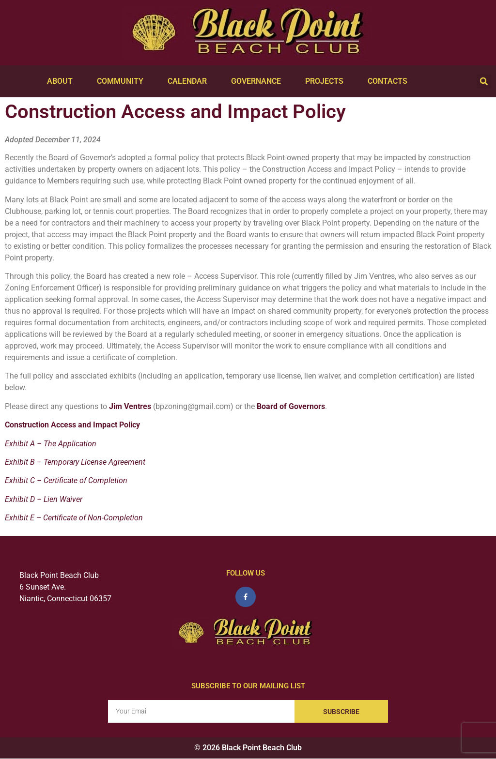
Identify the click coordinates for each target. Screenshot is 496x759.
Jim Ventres (130, 406)
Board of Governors (291, 406)
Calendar (190, 81)
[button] (484, 81)
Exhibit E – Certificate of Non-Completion (74, 517)
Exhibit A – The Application (50, 443)
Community (122, 81)
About (62, 81)
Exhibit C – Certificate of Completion (66, 480)
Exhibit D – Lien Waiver (43, 499)
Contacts (390, 81)
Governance (258, 81)
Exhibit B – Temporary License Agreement (75, 462)
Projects (326, 81)
